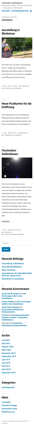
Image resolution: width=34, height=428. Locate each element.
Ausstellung (7, 88)
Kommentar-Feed (9, 408)
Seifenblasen (18, 88)
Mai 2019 (6, 366)
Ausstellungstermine (20, 11)
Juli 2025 (6, 340)
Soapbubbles (20, 234)
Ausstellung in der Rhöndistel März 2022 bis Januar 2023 (17, 274)
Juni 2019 (6, 363)
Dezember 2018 (9, 372)
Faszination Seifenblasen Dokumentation (13, 310)
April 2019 (6, 369)
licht (5, 234)
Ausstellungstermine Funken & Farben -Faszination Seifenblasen (15, 317)
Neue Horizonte (8, 270)
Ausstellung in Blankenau (11, 31)
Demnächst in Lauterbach (13, 279)
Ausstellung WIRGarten (12, 267)
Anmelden (6, 402)
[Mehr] (31, 11)
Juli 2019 (6, 359)
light (8, 234)
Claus (5, 230)
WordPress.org (8, 412)
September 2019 (9, 356)
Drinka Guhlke (8, 301)
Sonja (5, 86)
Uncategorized (25, 86)
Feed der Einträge (9, 405)
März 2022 (6, 350)
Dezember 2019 (9, 353)
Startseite (6, 11)
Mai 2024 (6, 343)
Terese (5, 315)
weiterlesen (6, 221)
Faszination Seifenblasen (12, 3)
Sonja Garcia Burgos (10, 293)
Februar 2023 (7, 346)
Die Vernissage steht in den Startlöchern (14, 295)
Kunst (12, 88)
